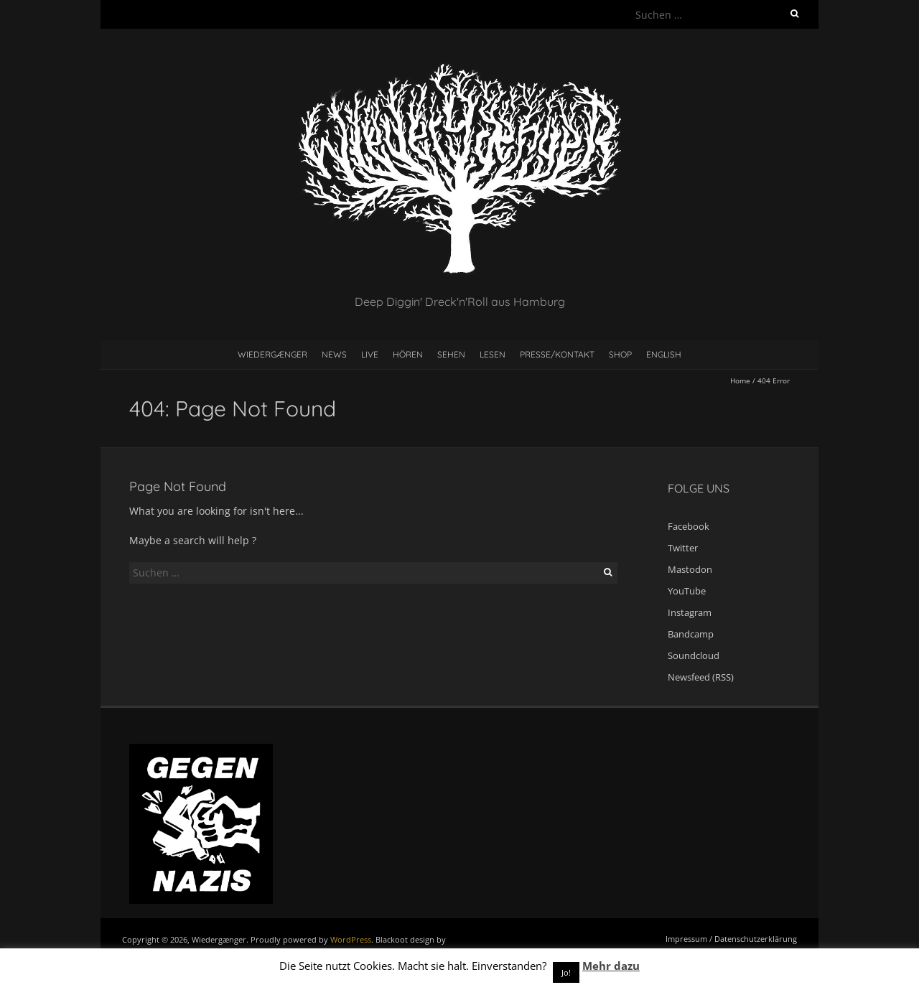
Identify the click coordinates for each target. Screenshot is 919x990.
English (663, 354)
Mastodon (690, 569)
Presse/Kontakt (557, 354)
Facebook (688, 526)
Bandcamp (691, 633)
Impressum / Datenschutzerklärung (731, 938)
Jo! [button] (566, 972)
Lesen (492, 354)
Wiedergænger (272, 354)
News (334, 354)
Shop (620, 354)
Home (740, 380)
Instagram (690, 612)
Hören (408, 354)
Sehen (451, 354)
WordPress (350, 939)
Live (369, 354)
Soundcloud (693, 655)
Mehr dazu (611, 965)
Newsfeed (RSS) (701, 677)
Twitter (683, 547)
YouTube (687, 590)
